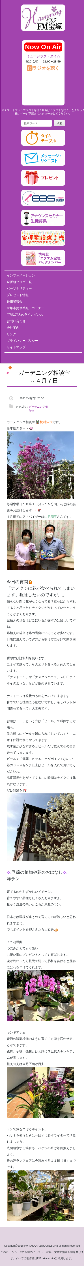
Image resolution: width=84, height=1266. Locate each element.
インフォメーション (21, 275)
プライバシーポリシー (22, 340)
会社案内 (13, 327)
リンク (11, 334)
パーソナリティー (19, 288)
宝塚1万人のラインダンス (25, 314)
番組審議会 (14, 301)
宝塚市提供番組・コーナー (25, 308)
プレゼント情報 (18, 295)
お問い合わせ (16, 321)
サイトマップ (16, 347)
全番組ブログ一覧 (19, 282)
